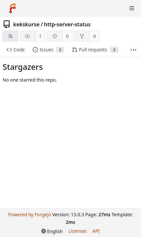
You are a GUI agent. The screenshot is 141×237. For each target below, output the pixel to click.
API (96, 231)
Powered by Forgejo (29, 214)
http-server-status (67, 24)
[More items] (133, 50)
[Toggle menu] (132, 8)
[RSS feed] (10, 36)
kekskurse (26, 24)
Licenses (77, 231)
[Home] (12, 8)
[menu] (52, 231)
